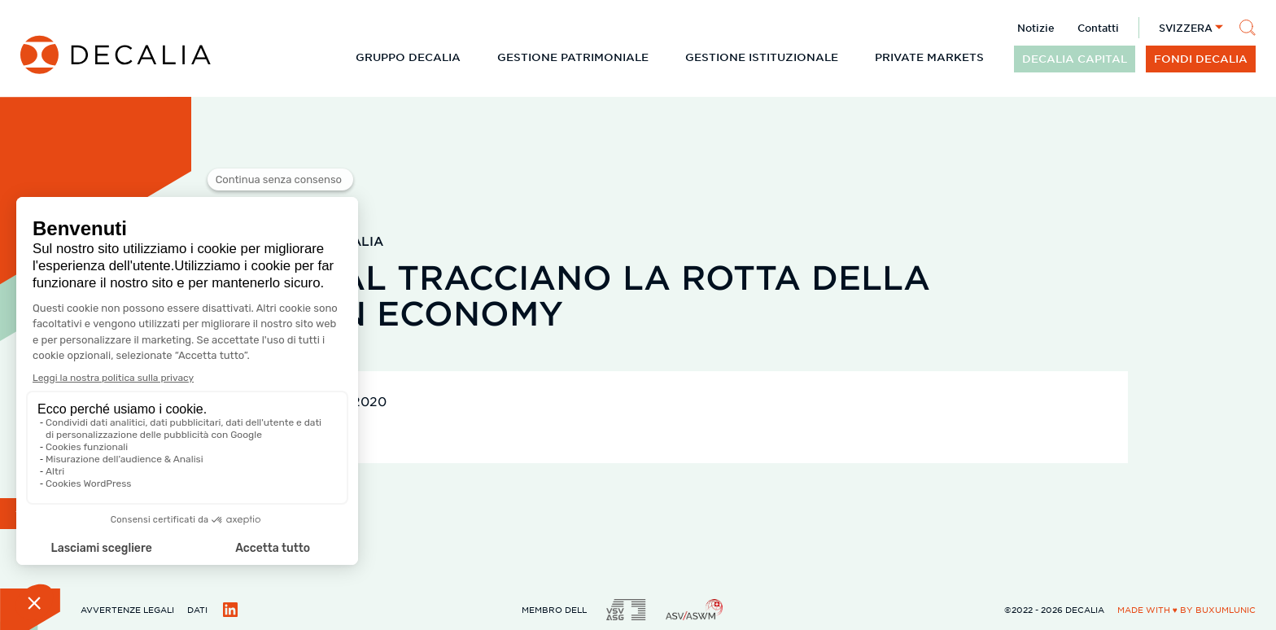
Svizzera (1186, 27)
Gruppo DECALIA (408, 56)
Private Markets (929, 56)
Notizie (1036, 27)
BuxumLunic (1225, 609)
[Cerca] (1247, 28)
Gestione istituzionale (761, 56)
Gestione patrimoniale (573, 56)
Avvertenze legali (127, 609)
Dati (197, 609)
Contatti (1098, 27)
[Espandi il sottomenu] (473, 56)
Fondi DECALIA (1201, 58)
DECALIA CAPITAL (1074, 58)
